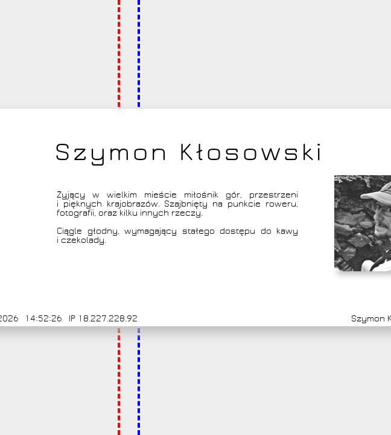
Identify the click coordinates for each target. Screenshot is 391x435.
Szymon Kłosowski (189, 152)
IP (72, 318)
